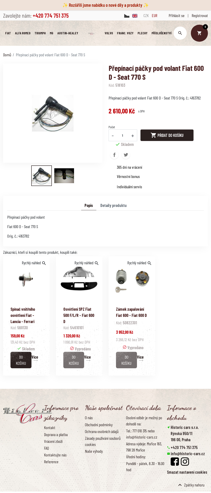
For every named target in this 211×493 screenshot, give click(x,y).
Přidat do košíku (167, 135)
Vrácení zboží (53, 441)
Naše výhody (94, 451)
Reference (51, 461)
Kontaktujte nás (55, 454)
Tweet (126, 155)
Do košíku (21, 360)
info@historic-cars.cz (188, 453)
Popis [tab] (89, 205)
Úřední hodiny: (136, 456)
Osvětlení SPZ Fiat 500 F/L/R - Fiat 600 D (78, 315)
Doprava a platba (56, 434)
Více (34, 356)
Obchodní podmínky (98, 424)
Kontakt (49, 427)
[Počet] (122, 135)
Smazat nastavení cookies (187, 472)
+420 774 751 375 (184, 447)
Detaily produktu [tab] (113, 205)
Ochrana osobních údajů (101, 431)
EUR (154, 15)
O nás (89, 417)
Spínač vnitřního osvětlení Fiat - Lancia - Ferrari (22, 315)
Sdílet (114, 155)
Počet (112, 127)
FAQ (46, 448)
